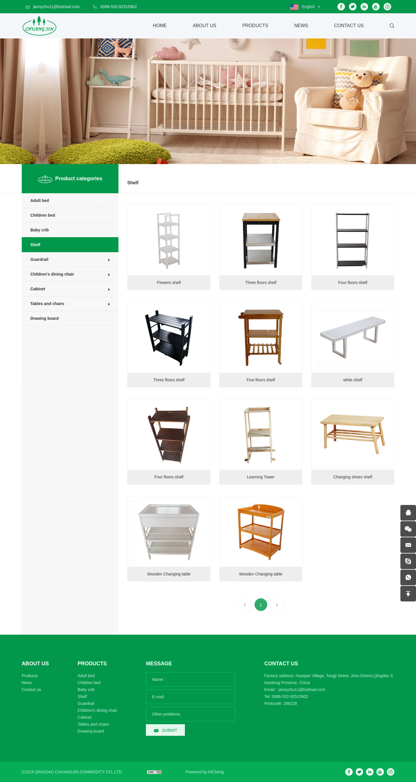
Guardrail (35, 259)
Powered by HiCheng (205, 772)
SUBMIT (169, 730)
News (301, 25)
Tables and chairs (43, 303)
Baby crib (35, 230)
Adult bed (35, 200)
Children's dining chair (48, 274)
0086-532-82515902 (119, 6)
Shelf (31, 244)
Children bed (38, 215)
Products (255, 25)
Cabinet (33, 289)
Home (160, 25)
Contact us (31, 689)
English (308, 6)
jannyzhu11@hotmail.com (56, 6)
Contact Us (349, 25)
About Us (204, 25)
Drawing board (40, 318)
